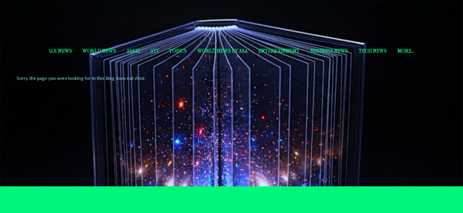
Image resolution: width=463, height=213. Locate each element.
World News (99, 51)
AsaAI (133, 51)
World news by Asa (222, 51)
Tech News (372, 51)
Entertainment (278, 51)
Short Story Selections (231, 18)
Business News (329, 51)
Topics (178, 51)
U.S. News (60, 51)
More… (405, 51)
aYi (154, 51)
